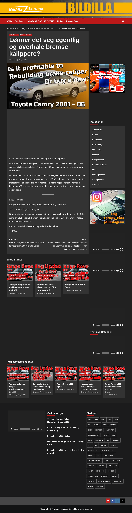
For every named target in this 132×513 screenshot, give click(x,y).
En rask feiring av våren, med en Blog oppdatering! (46, 287)
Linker (60, 21)
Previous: (28, 243)
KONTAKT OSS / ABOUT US (41, 21)
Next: (67, 244)
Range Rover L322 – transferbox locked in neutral (114, 386)
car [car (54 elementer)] (113, 435)
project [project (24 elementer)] (111, 471)
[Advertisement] (107, 46)
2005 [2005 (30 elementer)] (102, 419)
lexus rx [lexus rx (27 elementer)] (91, 466)
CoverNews (74, 509)
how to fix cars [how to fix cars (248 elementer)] (108, 450)
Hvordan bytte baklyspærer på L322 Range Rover (89, 386)
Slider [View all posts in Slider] (22, 35)
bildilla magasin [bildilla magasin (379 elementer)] (109, 425)
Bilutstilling (97, 145)
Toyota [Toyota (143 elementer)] (91, 481)
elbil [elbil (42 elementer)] (90, 445)
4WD (9, 21)
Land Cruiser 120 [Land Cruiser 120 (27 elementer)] (94, 461)
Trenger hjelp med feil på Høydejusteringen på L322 (20, 287)
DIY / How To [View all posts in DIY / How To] (14, 35)
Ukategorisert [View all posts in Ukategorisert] (20, 278)
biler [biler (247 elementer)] (90, 430)
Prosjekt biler (98, 159)
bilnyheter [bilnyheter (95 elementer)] (110, 430)
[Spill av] (93, 249)
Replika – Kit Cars (99, 165)
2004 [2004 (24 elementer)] (96, 419)
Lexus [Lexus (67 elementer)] (106, 461)
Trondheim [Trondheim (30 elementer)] (117, 481)
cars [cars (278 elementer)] (90, 440)
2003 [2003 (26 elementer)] (89, 419)
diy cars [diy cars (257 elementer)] (116, 440)
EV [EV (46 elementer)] (96, 445)
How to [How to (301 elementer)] (113, 445)
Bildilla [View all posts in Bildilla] (12, 275)
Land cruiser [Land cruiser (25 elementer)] (108, 455)
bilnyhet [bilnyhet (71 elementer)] (98, 430)
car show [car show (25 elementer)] (99, 440)
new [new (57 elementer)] (109, 466)
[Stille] (117, 249)
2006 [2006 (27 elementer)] (109, 419)
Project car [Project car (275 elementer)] (93, 476)
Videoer (95, 185)
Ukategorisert (98, 175)
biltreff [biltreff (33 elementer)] (106, 435)
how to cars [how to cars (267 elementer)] (93, 450)
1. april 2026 (22, 293)
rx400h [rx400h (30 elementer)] (114, 476)
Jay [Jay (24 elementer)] (98, 455)
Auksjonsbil (97, 129)
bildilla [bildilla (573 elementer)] (97, 425)
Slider (94, 169)
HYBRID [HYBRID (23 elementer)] (90, 455)
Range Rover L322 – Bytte (58, 436)
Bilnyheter (97, 139)
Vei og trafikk (98, 179)
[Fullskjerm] (121, 249)
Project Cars (72, 21)
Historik (95, 155)
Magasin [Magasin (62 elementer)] (101, 466)
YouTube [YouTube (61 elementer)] (99, 486)
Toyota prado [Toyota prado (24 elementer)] (104, 481)
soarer (13, 60)
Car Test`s (19, 21)
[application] (107, 242)
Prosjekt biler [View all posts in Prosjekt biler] (21, 275)
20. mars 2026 (50, 293)
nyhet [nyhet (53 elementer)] (90, 471)
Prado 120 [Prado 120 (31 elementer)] (100, 471)
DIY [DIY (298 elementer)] (108, 440)
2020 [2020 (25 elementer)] (116, 419)
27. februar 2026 (112, 394)
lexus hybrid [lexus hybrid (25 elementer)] (116, 461)
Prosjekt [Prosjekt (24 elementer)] (104, 476)
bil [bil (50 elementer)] (89, 425)
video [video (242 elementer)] (90, 486)
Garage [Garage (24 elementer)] (104, 445)
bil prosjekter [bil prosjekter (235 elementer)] (93, 435)
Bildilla (95, 135)
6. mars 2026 (77, 290)
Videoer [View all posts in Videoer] (28, 35)
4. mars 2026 (94, 392)
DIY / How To (98, 149)
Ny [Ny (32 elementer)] (116, 466)
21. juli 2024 (23, 60)
